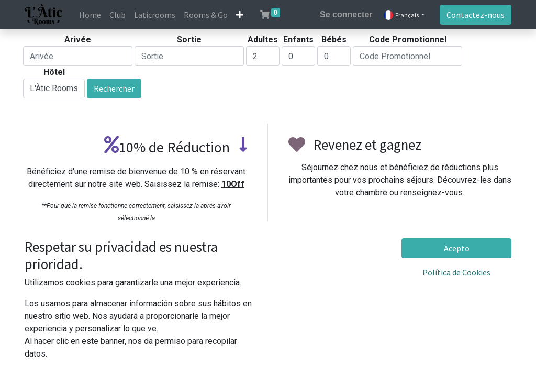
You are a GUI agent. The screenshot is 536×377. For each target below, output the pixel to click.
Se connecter (346, 14)
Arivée (77, 40)
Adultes (263, 40)
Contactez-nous (475, 14)
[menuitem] (90, 14)
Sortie (189, 40)
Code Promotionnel (407, 40)
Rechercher (114, 88)
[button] (240, 14)
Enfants (298, 40)
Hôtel (54, 72)
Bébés (334, 40)
